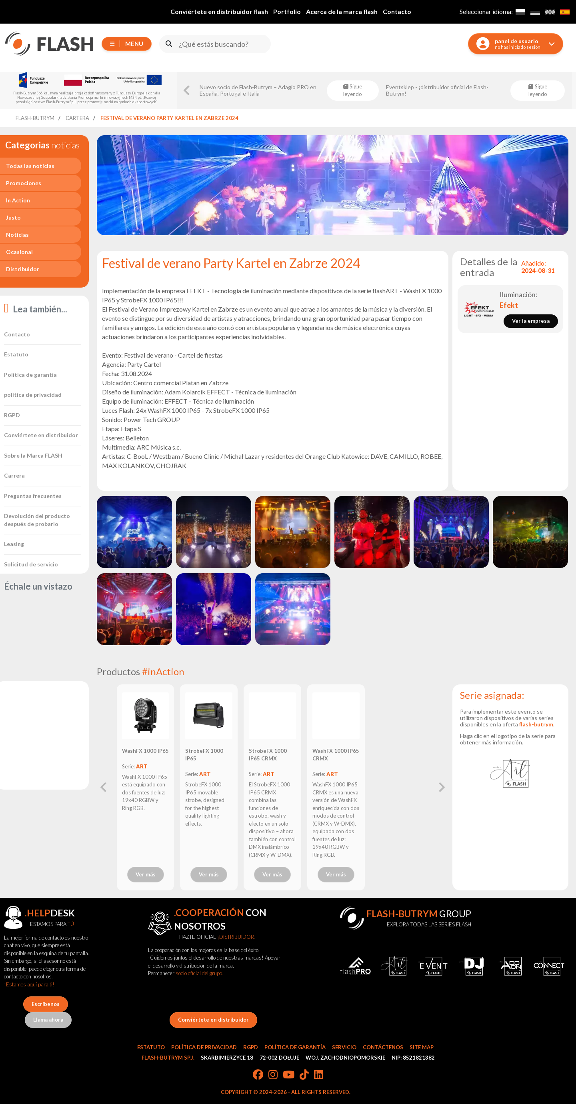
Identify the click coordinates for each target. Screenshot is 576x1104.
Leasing (14, 543)
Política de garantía (30, 374)
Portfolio (287, 11)
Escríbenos (46, 1004)
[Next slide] (441, 787)
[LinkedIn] (318, 1075)
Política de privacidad (204, 1047)
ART (142, 766)
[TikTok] (304, 1075)
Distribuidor (22, 269)
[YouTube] (288, 1075)
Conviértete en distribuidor (41, 435)
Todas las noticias (30, 165)
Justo (13, 217)
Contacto (397, 11)
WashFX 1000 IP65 (145, 751)
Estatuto (16, 354)
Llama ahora (48, 1019)
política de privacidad (33, 394)
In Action (18, 200)
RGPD (12, 415)
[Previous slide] (104, 787)
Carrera (14, 475)
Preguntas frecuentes (33, 495)
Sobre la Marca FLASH (33, 455)
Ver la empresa (531, 321)
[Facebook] (258, 1075)
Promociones (23, 183)
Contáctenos (383, 1047)
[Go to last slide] (187, 90)
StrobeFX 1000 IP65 (204, 755)
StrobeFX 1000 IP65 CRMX (268, 755)
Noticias (17, 234)
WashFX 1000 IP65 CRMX (335, 755)
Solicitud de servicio (31, 564)
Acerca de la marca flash (342, 11)
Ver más (146, 874)
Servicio (344, 1047)
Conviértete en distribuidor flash (219, 11)
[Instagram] (273, 1075)
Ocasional (19, 251)
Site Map (422, 1047)
